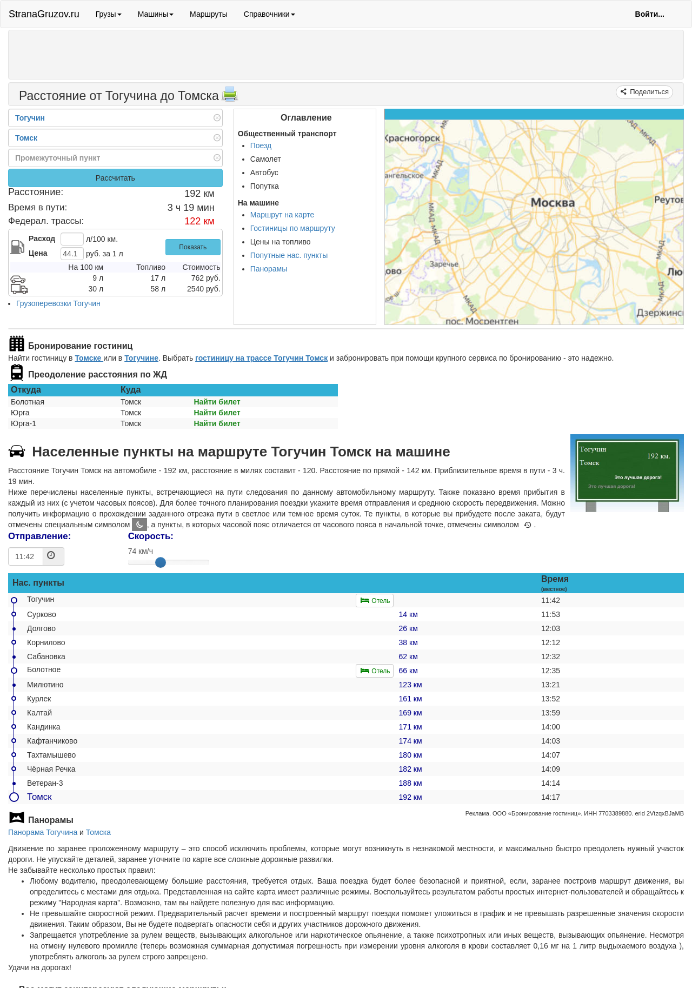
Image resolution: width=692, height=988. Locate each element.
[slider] (160, 562)
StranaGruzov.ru (44, 14)
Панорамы (269, 268)
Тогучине (141, 358)
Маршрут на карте (282, 214)
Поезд (261, 145)
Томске (89, 358)
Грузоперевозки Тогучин (58, 303)
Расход (42, 238)
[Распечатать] (229, 97)
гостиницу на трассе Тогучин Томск (261, 358)
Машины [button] (156, 14)
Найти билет (217, 401)
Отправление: (39, 536)
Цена (38, 253)
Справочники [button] (269, 14)
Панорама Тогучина (42, 832)
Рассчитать (115, 178)
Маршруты (209, 14)
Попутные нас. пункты (289, 255)
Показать (193, 247)
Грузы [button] (109, 14)
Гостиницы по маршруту (292, 228)
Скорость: (151, 536)
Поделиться (648, 92)
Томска (98, 832)
